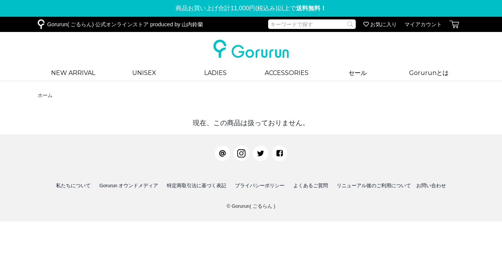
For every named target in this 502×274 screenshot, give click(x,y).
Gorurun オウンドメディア (128, 185)
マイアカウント (423, 24)
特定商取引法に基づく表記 (196, 185)
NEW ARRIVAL (73, 72)
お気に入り (380, 24)
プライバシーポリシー (260, 185)
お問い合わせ (431, 185)
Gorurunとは (429, 72)
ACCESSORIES (287, 72)
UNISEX (144, 72)
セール (358, 72)
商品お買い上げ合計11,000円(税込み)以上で (251, 8)
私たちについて (73, 185)
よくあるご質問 (310, 185)
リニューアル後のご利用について (374, 185)
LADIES (215, 72)
